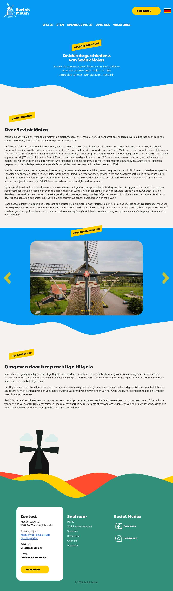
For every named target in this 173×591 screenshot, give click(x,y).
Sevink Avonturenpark (79, 526)
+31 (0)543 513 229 (31, 548)
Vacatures (121, 25)
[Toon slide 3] (86, 311)
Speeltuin (72, 531)
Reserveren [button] (144, 10)
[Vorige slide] (7, 278)
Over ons (102, 25)
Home (70, 521)
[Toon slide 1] (82, 311)
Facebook (125, 526)
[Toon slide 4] (89, 311)
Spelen (48, 25)
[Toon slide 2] (84, 311)
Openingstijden (79, 25)
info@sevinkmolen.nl (34, 557)
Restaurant (73, 536)
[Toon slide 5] (91, 311)
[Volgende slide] (166, 278)
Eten (60, 25)
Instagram (125, 538)
